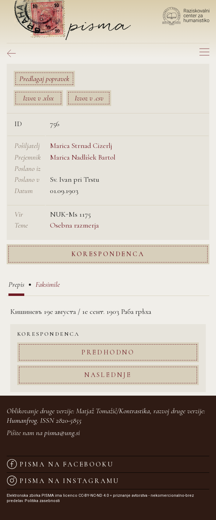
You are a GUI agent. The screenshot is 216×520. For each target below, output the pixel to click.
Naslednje (108, 375)
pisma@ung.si (62, 432)
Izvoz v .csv (89, 98)
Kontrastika (134, 411)
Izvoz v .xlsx (38, 98)
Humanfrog (22, 420)
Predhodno (108, 352)
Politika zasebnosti (42, 501)
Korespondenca (107, 254)
